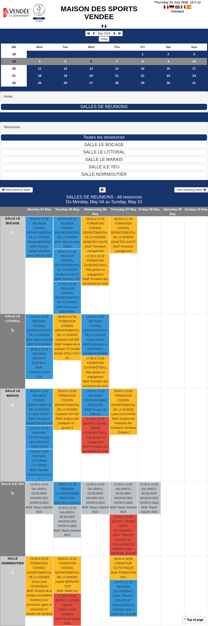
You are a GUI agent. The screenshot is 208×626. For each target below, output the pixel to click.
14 (117, 68)
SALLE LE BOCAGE (12, 221)
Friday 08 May (149, 209)
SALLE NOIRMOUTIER (13, 561)
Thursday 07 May (123, 209)
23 (168, 75)
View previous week (16, 190)
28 (117, 83)
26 (65, 83)
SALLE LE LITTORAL (12, 318)
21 (14, 75)
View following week (191, 190)
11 (39, 68)
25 (39, 83)
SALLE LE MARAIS (12, 393)
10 (194, 61)
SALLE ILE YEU (12, 484)
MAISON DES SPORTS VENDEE (98, 13)
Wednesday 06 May (95, 212)
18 (14, 54)
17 (194, 68)
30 (168, 83)
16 (168, 68)
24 (194, 75)
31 (194, 83)
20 (14, 68)
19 (14, 61)
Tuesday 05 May (67, 209)
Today (104, 39)
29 (142, 83)
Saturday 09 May (173, 212)
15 (142, 68)
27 (91, 83)
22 (142, 75)
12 (65, 68)
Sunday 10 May (196, 209)
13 (91, 68)
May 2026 (104, 33)
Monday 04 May (39, 209)
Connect (177, 11)
